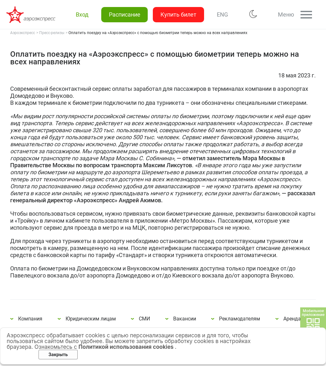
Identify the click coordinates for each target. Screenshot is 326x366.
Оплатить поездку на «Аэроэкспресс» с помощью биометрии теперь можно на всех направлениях (31, 14)
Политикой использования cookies (127, 347)
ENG (222, 14)
